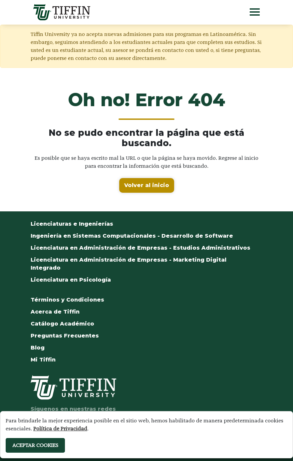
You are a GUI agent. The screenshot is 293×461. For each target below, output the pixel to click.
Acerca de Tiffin (55, 312)
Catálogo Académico (62, 324)
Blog (38, 348)
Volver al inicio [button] (146, 185)
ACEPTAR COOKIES (35, 445)
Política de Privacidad (60, 428)
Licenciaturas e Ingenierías (72, 224)
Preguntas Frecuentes (65, 336)
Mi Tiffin (43, 359)
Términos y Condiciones (67, 300)
